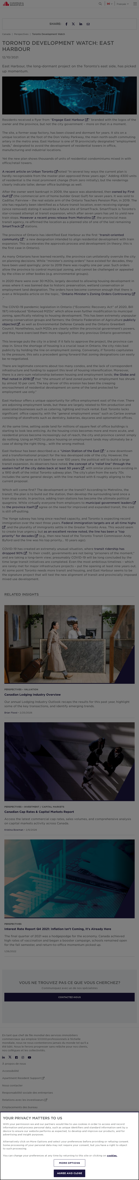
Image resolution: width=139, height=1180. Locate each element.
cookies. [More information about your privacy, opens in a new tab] (112, 1155)
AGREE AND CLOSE (69, 1173)
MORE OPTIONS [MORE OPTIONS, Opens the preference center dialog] (69, 1162)
